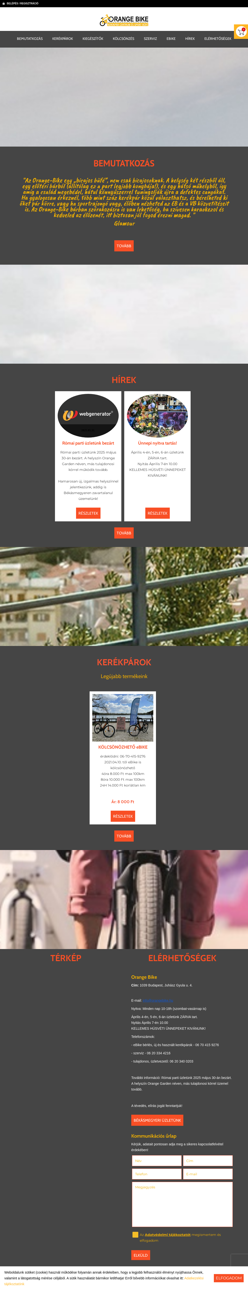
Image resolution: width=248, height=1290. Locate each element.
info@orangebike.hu (158, 1000)
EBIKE (171, 38)
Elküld (141, 1255)
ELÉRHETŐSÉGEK (217, 38)
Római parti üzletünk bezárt (88, 443)
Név (145, 1161)
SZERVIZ (150, 38)
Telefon (148, 1174)
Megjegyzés (145, 1187)
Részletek (88, 513)
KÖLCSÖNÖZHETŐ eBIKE (122, 747)
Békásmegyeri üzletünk (157, 1120)
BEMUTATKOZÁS (30, 38)
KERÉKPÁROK (62, 38)
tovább (124, 246)
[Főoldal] (124, 20)
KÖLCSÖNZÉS (123, 38)
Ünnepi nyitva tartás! (157, 443)
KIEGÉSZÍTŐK (93, 38)
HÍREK (190, 38)
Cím (189, 1161)
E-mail (198, 1174)
